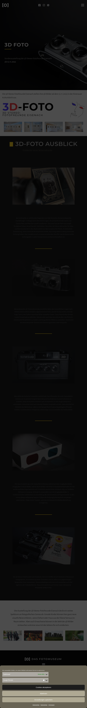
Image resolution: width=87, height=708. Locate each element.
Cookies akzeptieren (43, 687)
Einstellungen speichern (43, 700)
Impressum (51, 705)
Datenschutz (36, 705)
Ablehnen (43, 693)
